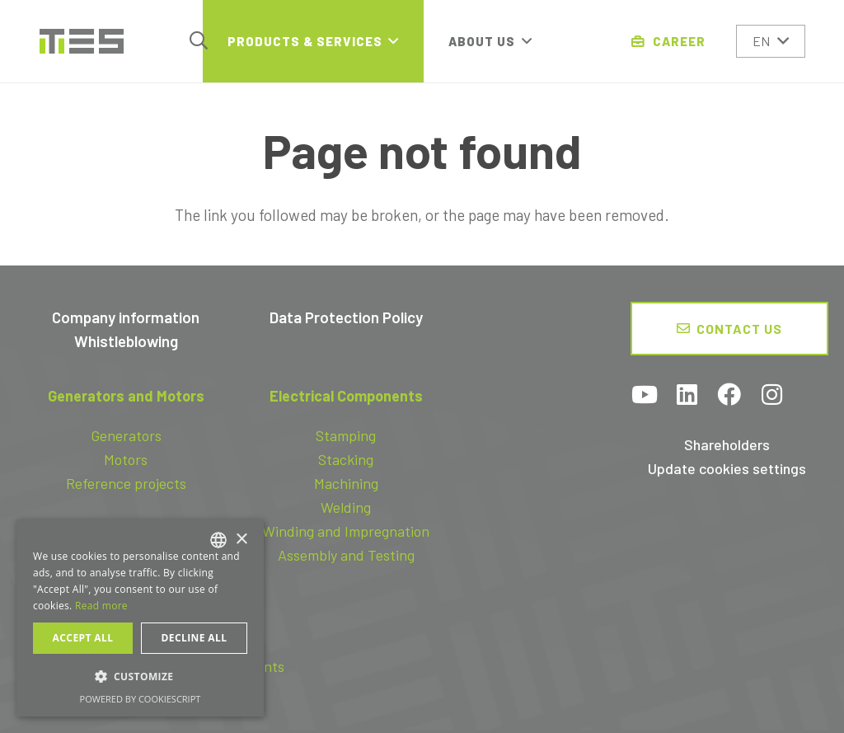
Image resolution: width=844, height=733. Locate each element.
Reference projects (126, 483)
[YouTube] (645, 396)
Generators (126, 435)
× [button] (241, 539)
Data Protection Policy (346, 317)
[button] (198, 41)
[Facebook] (729, 396)
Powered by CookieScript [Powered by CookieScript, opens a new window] (140, 699)
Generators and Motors (126, 396)
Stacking (345, 459)
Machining (346, 483)
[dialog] (140, 618)
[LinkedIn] (687, 396)
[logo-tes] (82, 41)
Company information (125, 317)
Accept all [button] (83, 638)
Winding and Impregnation (345, 531)
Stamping (346, 435)
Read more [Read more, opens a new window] (101, 606)
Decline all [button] (194, 638)
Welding (346, 507)
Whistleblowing (126, 340)
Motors (126, 459)
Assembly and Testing (346, 555)
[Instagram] (771, 396)
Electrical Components (346, 396)
